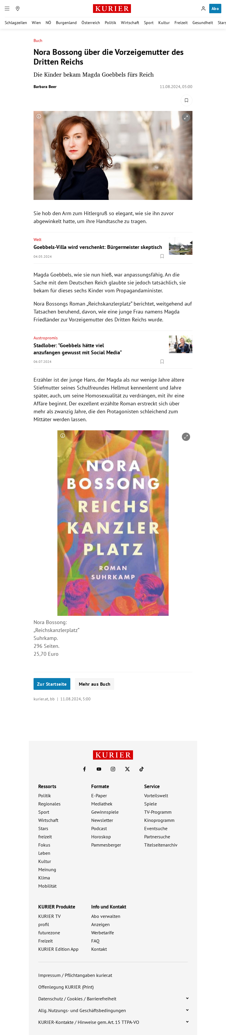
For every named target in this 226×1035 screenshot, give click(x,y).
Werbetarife (102, 932)
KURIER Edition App (58, 949)
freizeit (45, 837)
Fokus (44, 845)
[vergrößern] (186, 117)
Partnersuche (157, 837)
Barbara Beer (45, 86)
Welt (37, 239)
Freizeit (181, 22)
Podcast (99, 828)
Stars (43, 828)
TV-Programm (158, 812)
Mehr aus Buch (94, 684)
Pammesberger (106, 845)
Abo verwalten (105, 916)
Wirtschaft (130, 22)
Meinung (47, 869)
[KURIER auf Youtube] (99, 769)
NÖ (48, 22)
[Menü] (7, 8)
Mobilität (47, 886)
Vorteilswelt (156, 795)
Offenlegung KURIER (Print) (66, 987)
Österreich (91, 22)
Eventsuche (155, 828)
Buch (38, 40)
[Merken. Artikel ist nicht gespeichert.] (186, 100)
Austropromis (46, 338)
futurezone (49, 932)
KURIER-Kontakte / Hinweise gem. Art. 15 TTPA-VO (88, 1022)
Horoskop (101, 837)
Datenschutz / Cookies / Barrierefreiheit (77, 999)
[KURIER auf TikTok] (141, 769)
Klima (44, 878)
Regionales (49, 804)
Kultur (164, 22)
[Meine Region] (17, 8)
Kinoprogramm (159, 820)
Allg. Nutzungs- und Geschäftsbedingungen (82, 1010)
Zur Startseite (52, 684)
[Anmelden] (203, 8)
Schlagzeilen (16, 22)
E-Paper (99, 795)
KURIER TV (49, 916)
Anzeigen (100, 924)
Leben (44, 853)
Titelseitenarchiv (160, 845)
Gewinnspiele (105, 812)
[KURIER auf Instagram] (113, 769)
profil (43, 924)
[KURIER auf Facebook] (84, 769)
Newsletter (102, 820)
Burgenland (66, 22)
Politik (110, 22)
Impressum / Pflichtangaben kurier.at (75, 975)
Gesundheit (202, 22)
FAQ (95, 941)
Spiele (150, 804)
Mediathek (101, 804)
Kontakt (99, 949)
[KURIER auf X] (127, 769)
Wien (36, 22)
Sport (149, 22)
